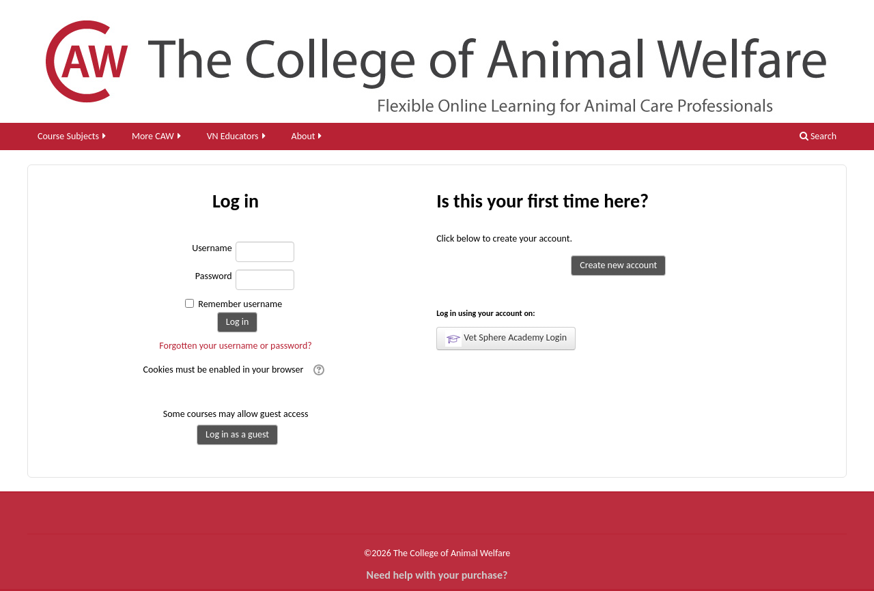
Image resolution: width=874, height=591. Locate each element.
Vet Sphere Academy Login (506, 338)
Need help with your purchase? (437, 574)
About (308, 136)
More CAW (157, 136)
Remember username (240, 304)
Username (212, 248)
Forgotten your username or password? (235, 345)
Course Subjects (73, 136)
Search (818, 136)
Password (213, 276)
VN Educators (237, 136)
